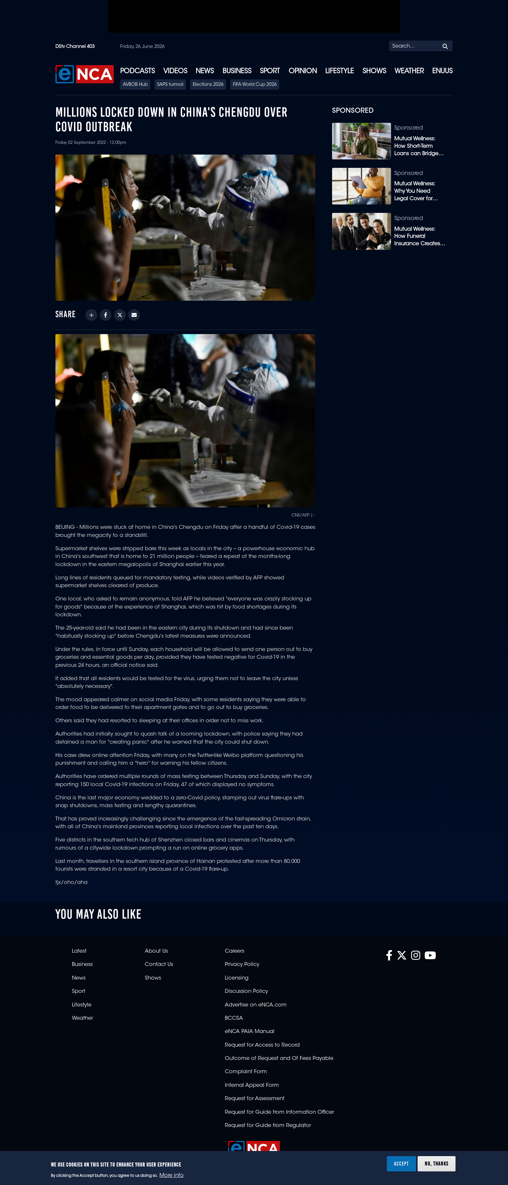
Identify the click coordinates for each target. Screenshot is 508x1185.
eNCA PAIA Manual (249, 1031)
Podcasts (137, 71)
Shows (374, 71)
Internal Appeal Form (252, 1085)
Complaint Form (246, 1072)
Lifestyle (339, 71)
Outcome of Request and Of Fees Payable (279, 1058)
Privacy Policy (242, 964)
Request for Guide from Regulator (268, 1125)
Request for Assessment (254, 1098)
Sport (270, 71)
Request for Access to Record (262, 1045)
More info (171, 1175)
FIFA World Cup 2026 (255, 85)
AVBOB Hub (135, 85)
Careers (234, 951)
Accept (401, 1163)
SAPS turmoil (170, 85)
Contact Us (159, 964)
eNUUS (442, 71)
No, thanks (436, 1163)
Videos (175, 71)
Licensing (236, 978)
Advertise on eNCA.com (256, 1005)
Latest (79, 951)
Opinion (303, 71)
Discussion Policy (246, 991)
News (205, 71)
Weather (409, 71)
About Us (156, 951)
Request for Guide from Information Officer (279, 1112)
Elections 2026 (208, 85)
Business (237, 71)
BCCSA (234, 1018)
